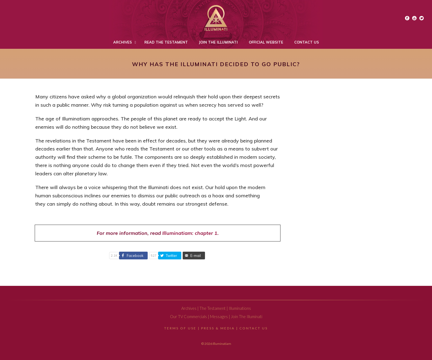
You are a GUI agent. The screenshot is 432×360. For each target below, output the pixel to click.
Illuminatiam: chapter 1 (189, 233)
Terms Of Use (180, 328)
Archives (188, 308)
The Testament (212, 308)
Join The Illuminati (246, 316)
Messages (219, 316)
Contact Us (253, 328)
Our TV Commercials (188, 316)
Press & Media (218, 328)
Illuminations (240, 308)
